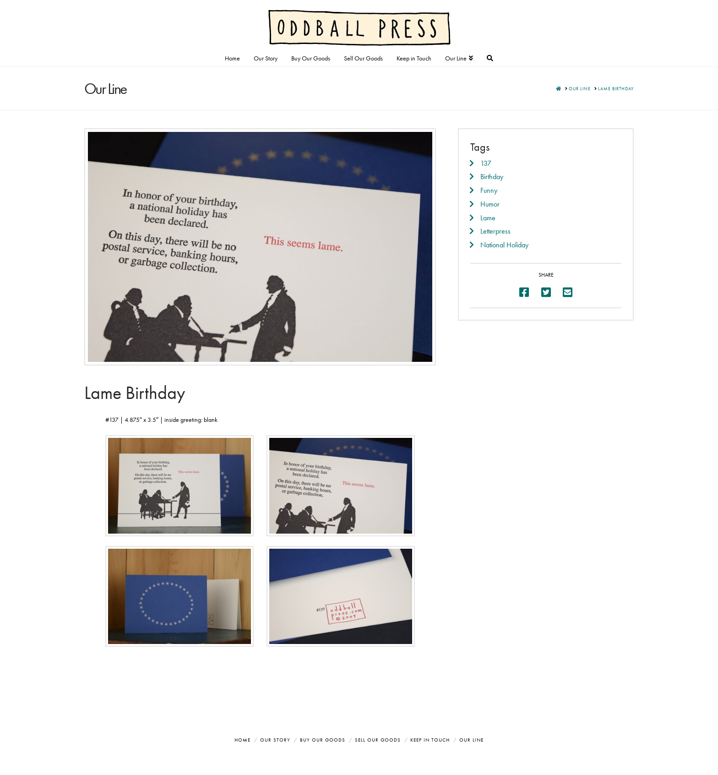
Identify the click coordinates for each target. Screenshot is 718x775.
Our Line (471, 740)
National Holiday (504, 245)
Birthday (491, 176)
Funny (488, 190)
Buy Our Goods (322, 740)
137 (485, 163)
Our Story (275, 740)
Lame (487, 218)
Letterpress (495, 231)
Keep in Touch (430, 740)
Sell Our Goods (378, 740)
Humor (490, 204)
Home (242, 740)
